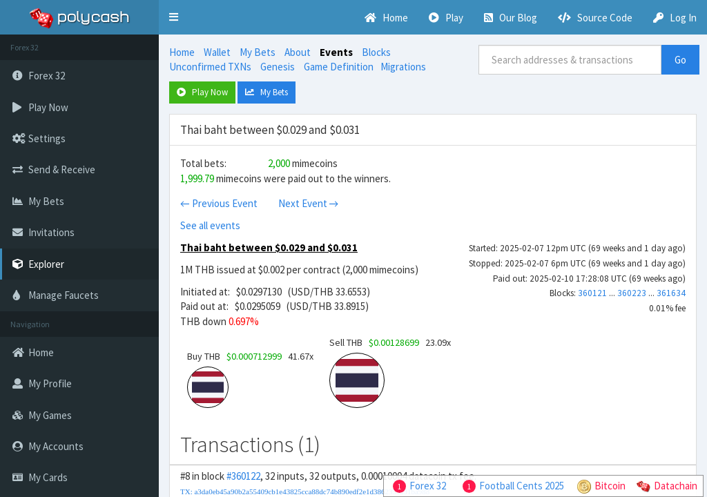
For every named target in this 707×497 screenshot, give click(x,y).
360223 (631, 293)
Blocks (376, 52)
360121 (592, 293)
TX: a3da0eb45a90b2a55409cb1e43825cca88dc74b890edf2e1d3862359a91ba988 (304, 491)
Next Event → (308, 203)
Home (182, 52)
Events (336, 52)
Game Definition (339, 66)
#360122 (243, 476)
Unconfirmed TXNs (210, 66)
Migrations (403, 66)
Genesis (277, 66)
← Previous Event (219, 203)
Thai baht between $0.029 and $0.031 (269, 247)
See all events (210, 225)
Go (680, 59)
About (297, 52)
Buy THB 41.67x (250, 356)
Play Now (202, 92)
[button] (173, 17)
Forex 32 (427, 485)
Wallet (217, 52)
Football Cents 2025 (521, 485)
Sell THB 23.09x (390, 342)
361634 (671, 293)
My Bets (257, 52)
